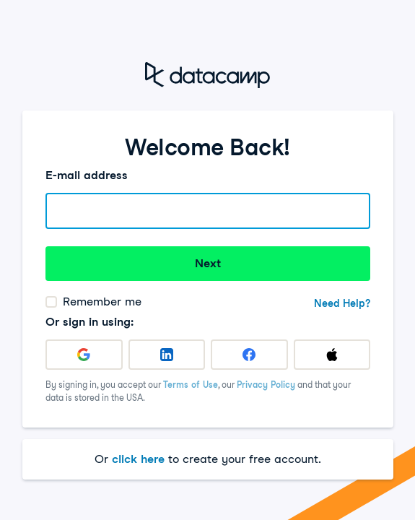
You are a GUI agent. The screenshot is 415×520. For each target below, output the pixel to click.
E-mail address (86, 175)
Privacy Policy (266, 384)
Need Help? (342, 303)
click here (138, 459)
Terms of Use (190, 384)
